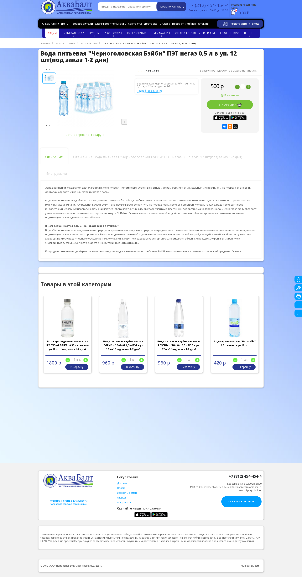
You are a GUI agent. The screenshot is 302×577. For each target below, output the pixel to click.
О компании (50, 23)
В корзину (230, 105)
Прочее (250, 34)
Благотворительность (110, 23)
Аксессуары (114, 34)
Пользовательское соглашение (68, 504)
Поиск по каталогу (171, 6)
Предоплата (124, 502)
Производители (81, 23)
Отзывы (203, 23)
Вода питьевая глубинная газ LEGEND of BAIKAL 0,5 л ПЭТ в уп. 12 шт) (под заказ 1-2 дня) (123, 345)
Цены (65, 23)
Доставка (151, 23)
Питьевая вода (73, 34)
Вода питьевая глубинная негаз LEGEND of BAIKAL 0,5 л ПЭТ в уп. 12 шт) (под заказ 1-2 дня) (178, 345)
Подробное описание (149, 90)
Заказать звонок (241, 501)
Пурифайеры (161, 34)
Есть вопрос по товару (85, 135)
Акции (52, 33)
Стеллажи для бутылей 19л (195, 33)
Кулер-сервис (137, 33)
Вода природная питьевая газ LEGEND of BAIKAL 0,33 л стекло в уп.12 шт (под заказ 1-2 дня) (67, 345)
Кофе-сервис (230, 34)
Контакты (135, 23)
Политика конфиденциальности (68, 500)
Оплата (164, 23)
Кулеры (95, 34)
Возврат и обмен (184, 23)
